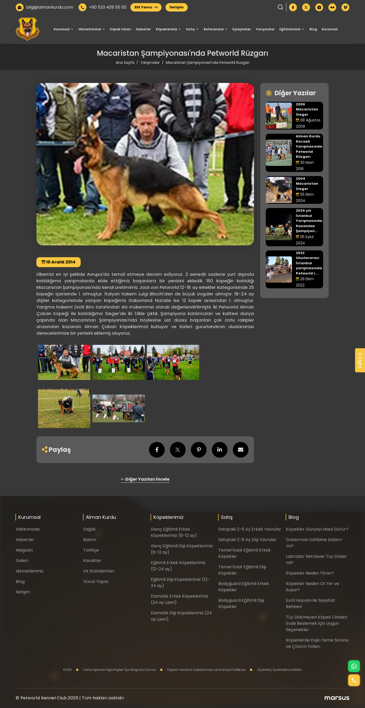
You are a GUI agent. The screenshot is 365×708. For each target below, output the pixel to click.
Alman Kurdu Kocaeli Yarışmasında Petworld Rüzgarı (309, 146)
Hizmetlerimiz (90, 29)
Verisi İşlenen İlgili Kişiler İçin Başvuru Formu (116, 669)
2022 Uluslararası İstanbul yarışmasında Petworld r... (309, 263)
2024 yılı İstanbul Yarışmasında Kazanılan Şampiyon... (309, 220)
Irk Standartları (98, 571)
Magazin (24, 550)
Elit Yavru (146, 7)
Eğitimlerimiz (290, 29)
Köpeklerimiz (166, 29)
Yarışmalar (265, 29)
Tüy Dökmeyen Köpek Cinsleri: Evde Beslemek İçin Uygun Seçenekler (317, 623)
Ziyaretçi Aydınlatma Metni (276, 669)
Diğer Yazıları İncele (145, 479)
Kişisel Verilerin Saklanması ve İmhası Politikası (203, 669)
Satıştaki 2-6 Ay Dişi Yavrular (247, 540)
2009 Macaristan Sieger (307, 109)
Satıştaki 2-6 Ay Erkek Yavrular (249, 529)
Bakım (89, 540)
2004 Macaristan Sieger (307, 183)
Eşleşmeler (242, 29)
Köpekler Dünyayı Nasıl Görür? (317, 529)
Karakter (92, 561)
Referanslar (214, 29)
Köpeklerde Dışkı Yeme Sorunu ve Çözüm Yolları (317, 643)
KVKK (67, 669)
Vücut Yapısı (95, 581)
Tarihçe (91, 550)
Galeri (22, 561)
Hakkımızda (28, 529)
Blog (313, 29)
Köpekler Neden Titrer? (310, 573)
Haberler (143, 29)
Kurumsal (62, 29)
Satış (190, 29)
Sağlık (89, 529)
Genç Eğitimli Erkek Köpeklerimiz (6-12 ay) (174, 532)
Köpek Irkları (120, 29)
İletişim (177, 7)
